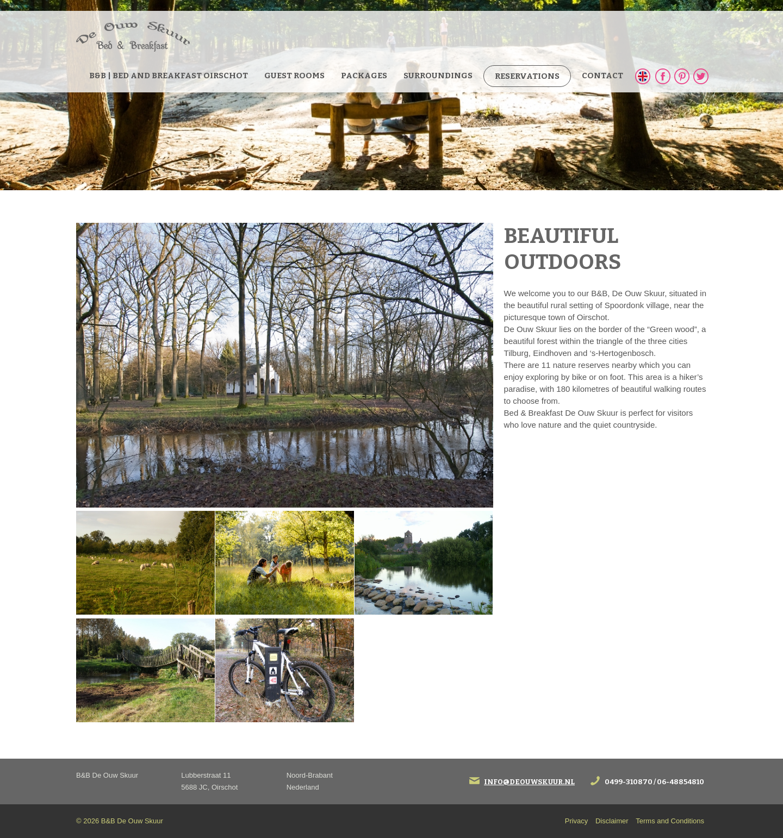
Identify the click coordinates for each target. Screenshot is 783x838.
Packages (364, 75)
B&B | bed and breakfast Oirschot (168, 75)
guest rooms (294, 75)
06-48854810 (680, 782)
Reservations (527, 76)
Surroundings (438, 75)
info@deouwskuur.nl (529, 782)
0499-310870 (628, 782)
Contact (602, 75)
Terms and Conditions (670, 821)
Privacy (576, 821)
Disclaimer (612, 821)
